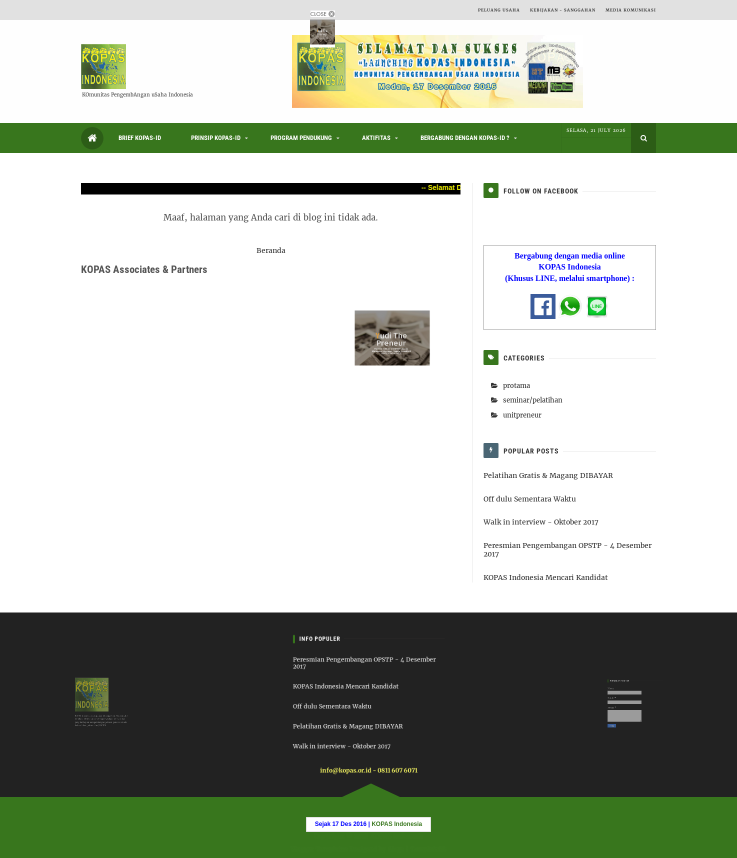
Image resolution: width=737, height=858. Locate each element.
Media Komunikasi (631, 10)
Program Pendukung (301, 138)
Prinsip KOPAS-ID (215, 138)
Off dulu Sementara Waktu (530, 499)
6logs (396, 848)
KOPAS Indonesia (396, 836)
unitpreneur (522, 415)
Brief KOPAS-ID (139, 138)
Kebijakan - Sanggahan (563, 10)
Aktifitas (376, 138)
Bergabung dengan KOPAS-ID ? (465, 138)
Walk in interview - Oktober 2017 (541, 522)
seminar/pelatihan (532, 400)
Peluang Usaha (499, 10)
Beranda (271, 250)
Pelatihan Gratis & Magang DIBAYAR (548, 475)
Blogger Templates (317, 848)
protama (516, 386)
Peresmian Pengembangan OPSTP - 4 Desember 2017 (568, 549)
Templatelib (429, 848)
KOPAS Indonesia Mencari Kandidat (546, 577)
